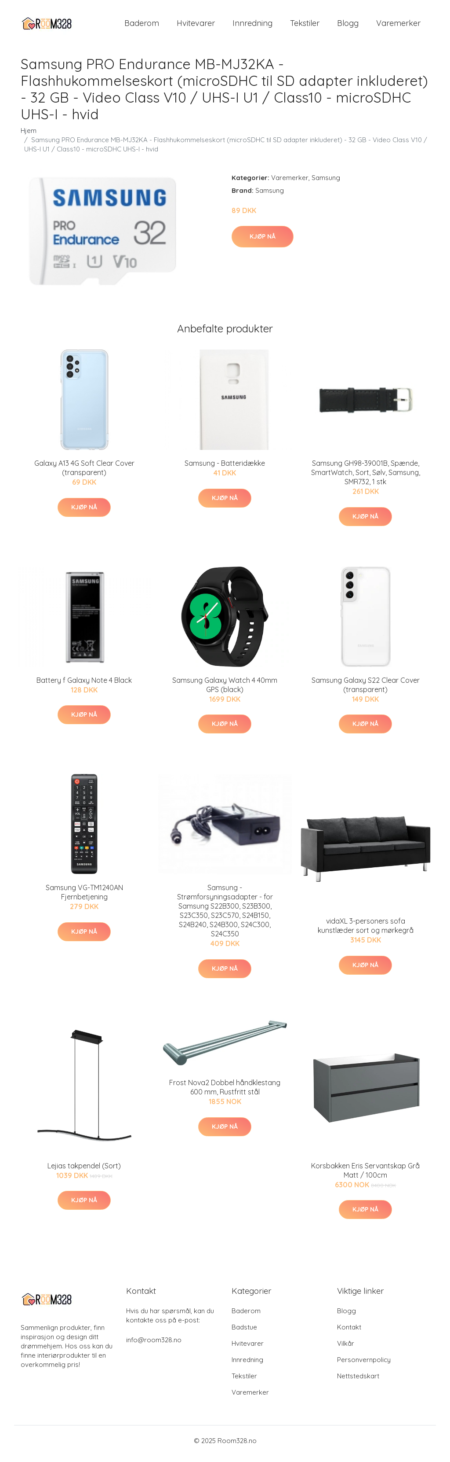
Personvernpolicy (364, 1366)
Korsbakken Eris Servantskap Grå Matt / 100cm (365, 1176)
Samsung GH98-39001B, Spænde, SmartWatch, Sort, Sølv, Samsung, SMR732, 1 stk (365, 478)
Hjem (28, 137)
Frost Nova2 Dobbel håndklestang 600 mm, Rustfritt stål (224, 1093)
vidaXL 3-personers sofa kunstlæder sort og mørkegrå (366, 932)
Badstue (244, 1333)
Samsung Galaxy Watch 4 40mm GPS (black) (224, 691)
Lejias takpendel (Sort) (84, 1171)
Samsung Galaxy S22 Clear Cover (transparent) (366, 691)
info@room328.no (153, 1346)
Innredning (252, 26)
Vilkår (345, 1349)
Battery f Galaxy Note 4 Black (84, 686)
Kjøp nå (263, 243)
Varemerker (398, 26)
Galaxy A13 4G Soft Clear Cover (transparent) (84, 474)
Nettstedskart (358, 1382)
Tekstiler (304, 26)
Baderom (141, 26)
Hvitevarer (196, 26)
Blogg (348, 26)
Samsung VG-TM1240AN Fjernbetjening (84, 898)
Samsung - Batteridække (225, 469)
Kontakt (349, 1333)
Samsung (326, 184)
